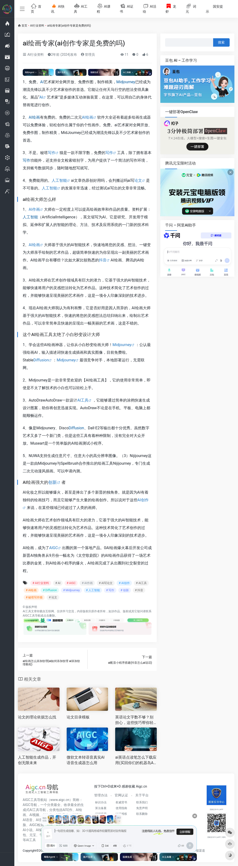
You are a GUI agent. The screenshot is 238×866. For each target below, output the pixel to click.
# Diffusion (50, 590)
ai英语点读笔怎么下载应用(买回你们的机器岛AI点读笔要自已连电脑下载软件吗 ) (136, 760)
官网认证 (121, 795)
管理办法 (101, 795)
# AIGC (71, 583)
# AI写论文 (106, 583)
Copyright (29, 850)
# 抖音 (139, 590)
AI (42, 82)
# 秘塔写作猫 (34, 597)
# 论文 (53, 597)
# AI (57, 583)
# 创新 (124, 590)
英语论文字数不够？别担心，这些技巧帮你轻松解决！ (134, 720)
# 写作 (110, 590)
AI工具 (82, 400)
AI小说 (27, 830)
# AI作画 (87, 583)
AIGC (53, 548)
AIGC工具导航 (32, 615)
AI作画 (34, 209)
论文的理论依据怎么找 (37, 717)
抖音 (103, 260)
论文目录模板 (78, 717)
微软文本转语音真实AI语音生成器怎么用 (86, 760)
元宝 (32, 835)
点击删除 (49, 615)
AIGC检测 (36, 825)
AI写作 (67, 810)
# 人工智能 (93, 590)
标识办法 (101, 802)
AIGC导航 (30, 805)
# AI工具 (141, 583)
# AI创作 (124, 583)
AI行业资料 (37, 25)
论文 (138, 180)
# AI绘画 (31, 590)
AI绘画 (34, 117)
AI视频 (34, 815)
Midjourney (125, 82)
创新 (52, 482)
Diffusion (41, 360)
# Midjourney (71, 590)
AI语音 (27, 820)
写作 (51, 152)
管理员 (88, 54)
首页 (24, 25)
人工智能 (59, 180)
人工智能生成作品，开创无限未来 (37, 760)
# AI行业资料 (40, 583)
